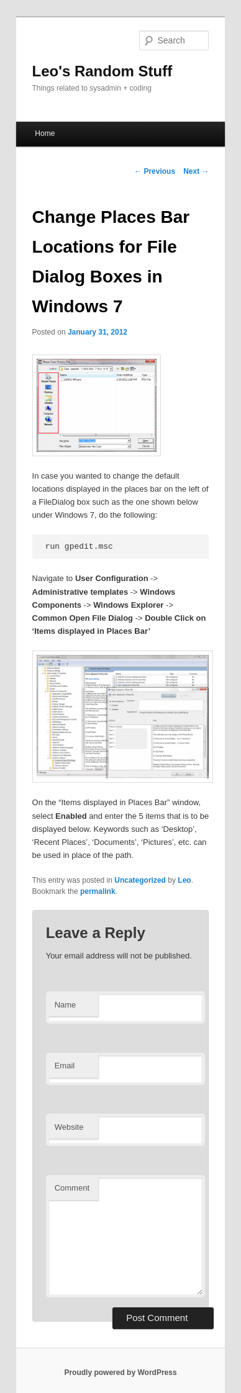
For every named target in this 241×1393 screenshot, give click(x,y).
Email (65, 1065)
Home (45, 133)
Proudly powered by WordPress (120, 1372)
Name (65, 1004)
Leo (184, 880)
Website (69, 1127)
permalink (98, 891)
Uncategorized (140, 880)
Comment (72, 1187)
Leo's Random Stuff (102, 71)
